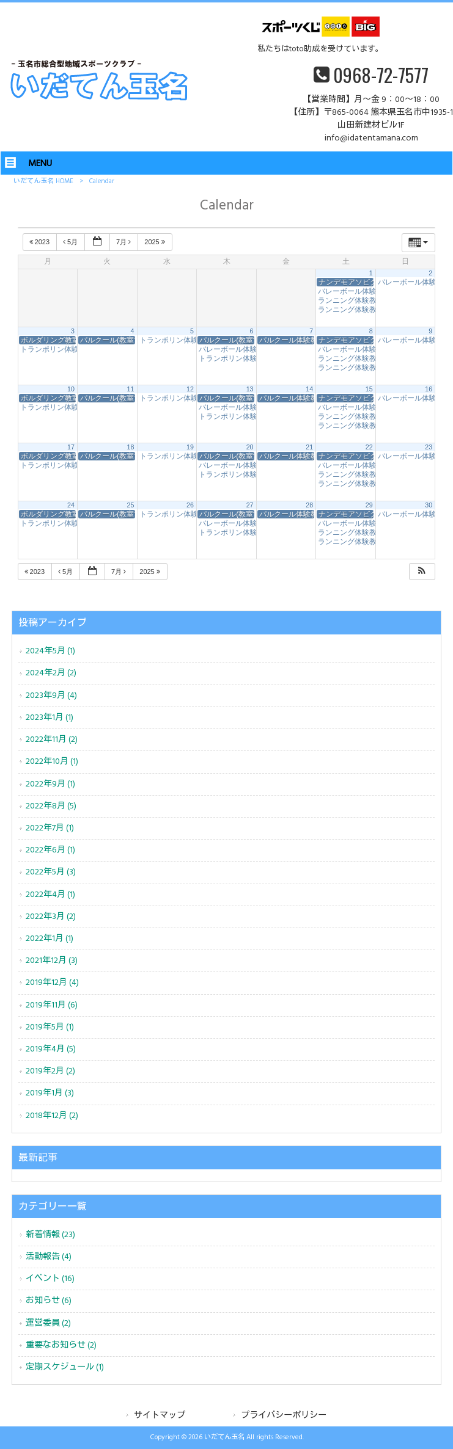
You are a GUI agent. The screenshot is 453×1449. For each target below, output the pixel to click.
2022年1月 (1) (49, 939)
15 (369, 389)
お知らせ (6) (49, 1301)
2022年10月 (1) (52, 762)
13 (250, 389)
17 (71, 447)
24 (71, 505)
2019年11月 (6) (52, 1005)
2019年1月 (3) (50, 1093)
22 (369, 447)
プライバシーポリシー (283, 1415)
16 (428, 389)
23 (428, 447)
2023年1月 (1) (49, 718)
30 (428, 505)
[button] (422, 572)
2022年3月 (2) (51, 917)
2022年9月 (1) (50, 784)
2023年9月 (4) (51, 696)
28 (309, 505)
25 (130, 505)
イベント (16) (50, 1279)
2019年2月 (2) (50, 1071)
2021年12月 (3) (52, 961)
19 (190, 447)
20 (250, 447)
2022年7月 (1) (50, 828)
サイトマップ (159, 1415)
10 (71, 389)
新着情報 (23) (50, 1235)
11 (130, 389)
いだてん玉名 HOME (43, 181)
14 (309, 389)
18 (130, 447)
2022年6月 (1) (50, 850)
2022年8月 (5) (51, 806)
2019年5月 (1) (50, 1027)
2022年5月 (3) (51, 872)
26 (190, 505)
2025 (155, 241)
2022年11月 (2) (52, 740)
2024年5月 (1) (50, 651)
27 (250, 505)
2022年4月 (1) (50, 895)
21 (309, 447)
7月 (124, 241)
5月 (71, 241)
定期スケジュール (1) (65, 1367)
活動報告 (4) (49, 1257)
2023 (40, 241)
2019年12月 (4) (52, 983)
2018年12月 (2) (52, 1116)
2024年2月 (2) (51, 673)
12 (190, 389)
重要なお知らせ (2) (61, 1345)
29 (369, 505)
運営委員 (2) (48, 1323)
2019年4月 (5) (51, 1049)
